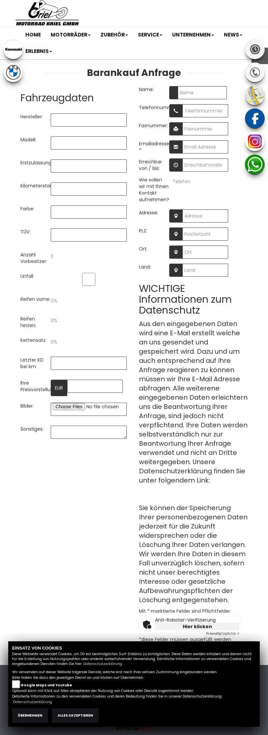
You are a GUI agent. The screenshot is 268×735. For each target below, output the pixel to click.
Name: (146, 89)
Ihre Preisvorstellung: (35, 386)
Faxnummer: (153, 125)
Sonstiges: (31, 429)
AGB (182, 5)
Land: (145, 267)
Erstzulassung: (35, 162)
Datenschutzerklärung (175, 489)
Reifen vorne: (35, 299)
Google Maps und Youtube (46, 685)
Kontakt (201, 5)
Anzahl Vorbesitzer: (33, 258)
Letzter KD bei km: (31, 363)
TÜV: (25, 231)
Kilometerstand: (35, 185)
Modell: (28, 139)
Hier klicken (197, 626)
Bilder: (27, 406)
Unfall (26, 276)
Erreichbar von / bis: (150, 165)
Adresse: (148, 212)
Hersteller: (31, 116)
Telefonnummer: (154, 107)
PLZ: (143, 230)
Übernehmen (30, 715)
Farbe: (27, 208)
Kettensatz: (33, 340)
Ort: (143, 249)
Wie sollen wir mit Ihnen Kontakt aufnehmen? (154, 190)
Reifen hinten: (28, 322)
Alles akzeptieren (75, 715)
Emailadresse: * (154, 147)
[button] (70, 35)
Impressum (160, 5)
